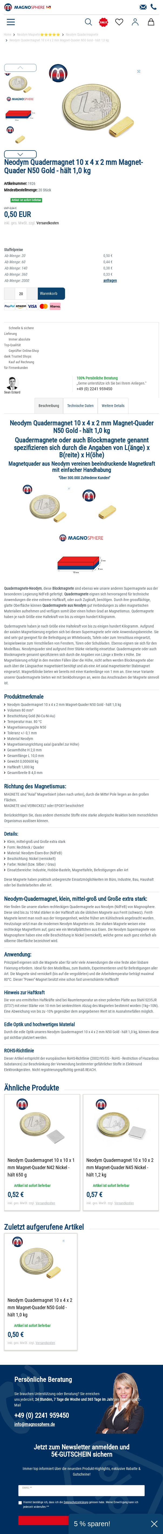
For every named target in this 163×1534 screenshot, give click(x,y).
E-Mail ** (27, 1487)
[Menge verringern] (9, 293)
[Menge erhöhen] (32, 293)
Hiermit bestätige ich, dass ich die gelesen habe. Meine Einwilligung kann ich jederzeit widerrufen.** (80, 1504)
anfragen (110, 280)
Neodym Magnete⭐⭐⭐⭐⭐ (38, 34)
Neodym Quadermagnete (82, 34)
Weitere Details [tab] (113, 405)
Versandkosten (47, 223)
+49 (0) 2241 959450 (94, 389)
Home (7, 34)
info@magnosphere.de (34, 1424)
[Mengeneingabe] (21, 294)
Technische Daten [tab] (80, 405)
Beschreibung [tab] (49, 405)
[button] (20, 154)
